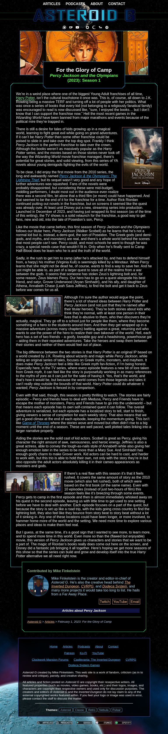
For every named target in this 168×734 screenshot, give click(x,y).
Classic (79, 710)
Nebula (103, 710)
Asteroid (65, 710)
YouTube (120, 602)
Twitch (105, 602)
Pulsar (116, 710)
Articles (50, 621)
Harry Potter (25, 98)
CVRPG (87, 586)
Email (135, 602)
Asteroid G (34, 621)
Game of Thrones (35, 423)
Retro (91, 710)
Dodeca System (114, 586)
